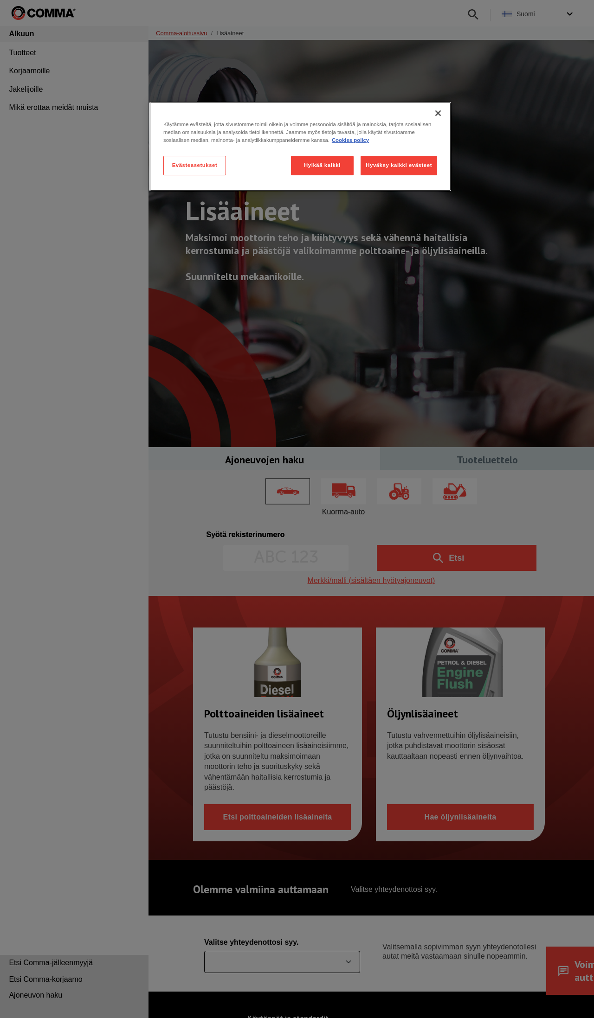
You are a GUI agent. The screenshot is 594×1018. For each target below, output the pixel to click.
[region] (300, 146)
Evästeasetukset (195, 165)
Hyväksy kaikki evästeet (399, 165)
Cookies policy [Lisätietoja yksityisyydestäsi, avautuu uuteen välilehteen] (350, 140)
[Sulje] (438, 113)
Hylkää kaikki (322, 165)
